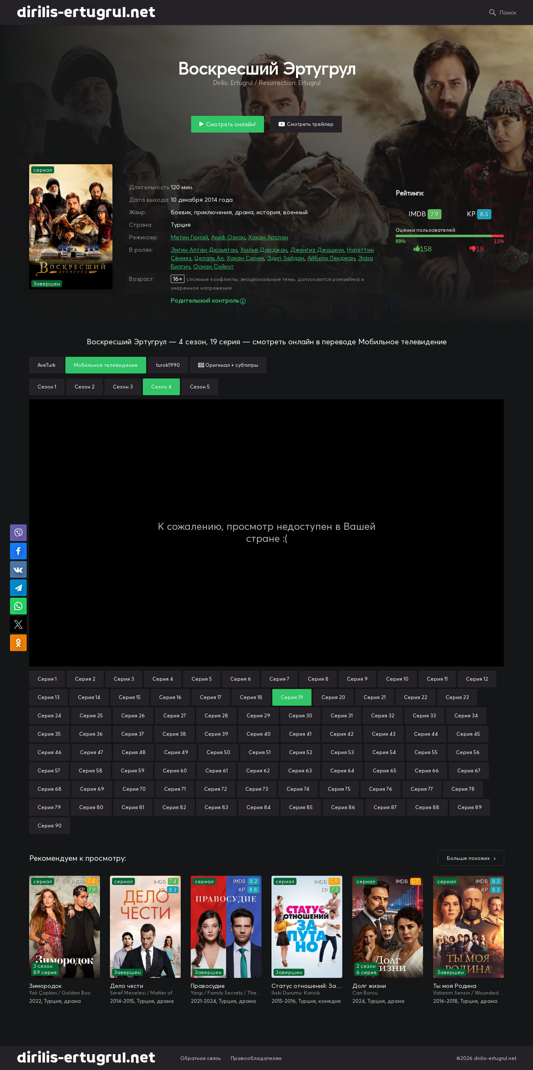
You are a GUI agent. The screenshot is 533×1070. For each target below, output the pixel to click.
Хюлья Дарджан (263, 249)
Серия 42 (342, 734)
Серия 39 (216, 734)
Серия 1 (47, 679)
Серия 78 (463, 789)
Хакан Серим (245, 258)
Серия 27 (174, 715)
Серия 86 (343, 807)
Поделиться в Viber (18, 532)
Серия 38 (174, 734)
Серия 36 (91, 734)
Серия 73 (256, 789)
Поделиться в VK (18, 569)
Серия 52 (300, 752)
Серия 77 (422, 789)
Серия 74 (297, 789)
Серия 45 (468, 734)
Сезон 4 (161, 386)
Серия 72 (215, 789)
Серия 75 (339, 789)
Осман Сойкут (213, 266)
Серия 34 (466, 715)
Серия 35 (49, 734)
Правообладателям (256, 1058)
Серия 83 (216, 807)
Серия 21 (375, 697)
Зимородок (45, 986)
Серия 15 (130, 697)
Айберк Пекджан (331, 258)
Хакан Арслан (268, 237)
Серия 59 (132, 770)
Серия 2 (85, 679)
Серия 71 (175, 789)
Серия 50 (218, 752)
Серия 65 (384, 770)
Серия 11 (437, 679)
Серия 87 (385, 807)
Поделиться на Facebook (18, 551)
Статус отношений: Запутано (306, 986)
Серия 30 (300, 715)
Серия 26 (133, 715)
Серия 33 (424, 715)
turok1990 (168, 365)
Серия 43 (384, 734)
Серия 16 (170, 697)
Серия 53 (342, 752)
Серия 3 (124, 679)
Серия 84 (259, 807)
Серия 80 (91, 807)
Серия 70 (134, 789)
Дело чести (126, 986)
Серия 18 (251, 697)
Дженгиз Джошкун (317, 249)
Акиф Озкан (228, 237)
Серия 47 (91, 752)
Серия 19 (292, 697)
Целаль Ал (209, 258)
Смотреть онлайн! (231, 124)
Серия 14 (89, 697)
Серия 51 (260, 752)
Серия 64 (342, 770)
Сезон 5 (200, 386)
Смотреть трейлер (310, 124)
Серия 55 (426, 752)
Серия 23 (457, 697)
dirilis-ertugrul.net (86, 12)
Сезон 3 (123, 386)
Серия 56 (468, 752)
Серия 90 (49, 825)
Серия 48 (134, 752)
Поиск (508, 12)
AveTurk (46, 365)
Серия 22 (415, 697)
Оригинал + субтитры (228, 365)
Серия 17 (211, 697)
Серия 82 (174, 807)
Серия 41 (300, 734)
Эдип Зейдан (285, 258)
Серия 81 (133, 807)
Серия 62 (258, 770)
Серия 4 (162, 679)
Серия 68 (49, 789)
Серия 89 (470, 807)
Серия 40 (259, 734)
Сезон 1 (46, 386)
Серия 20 (333, 697)
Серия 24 (49, 715)
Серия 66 (427, 770)
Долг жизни (369, 986)
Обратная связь (200, 1058)
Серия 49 (176, 752)
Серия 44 (426, 734)
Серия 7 (279, 679)
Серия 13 (48, 697)
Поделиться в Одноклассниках (18, 642)
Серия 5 (202, 679)
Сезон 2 (85, 386)
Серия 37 (132, 734)
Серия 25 (91, 715)
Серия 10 (397, 679)
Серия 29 (258, 715)
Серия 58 (90, 770)
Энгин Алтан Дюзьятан (204, 249)
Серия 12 (477, 679)
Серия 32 (382, 715)
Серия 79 (49, 807)
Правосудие (208, 986)
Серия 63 (300, 770)
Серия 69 (92, 789)
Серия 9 (357, 679)
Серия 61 (216, 770)
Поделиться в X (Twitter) (18, 624)
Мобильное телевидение (106, 365)
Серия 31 (342, 715)
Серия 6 (240, 679)
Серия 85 (301, 807)
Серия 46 (49, 752)
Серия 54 (384, 752)
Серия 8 (318, 679)
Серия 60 (175, 770)
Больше (468, 858)
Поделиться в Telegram (18, 587)
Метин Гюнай (189, 237)
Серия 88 (427, 807)
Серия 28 (216, 715)
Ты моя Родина (454, 986)
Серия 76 (380, 789)
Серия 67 (469, 770)
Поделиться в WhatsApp (18, 606)
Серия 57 (48, 770)
